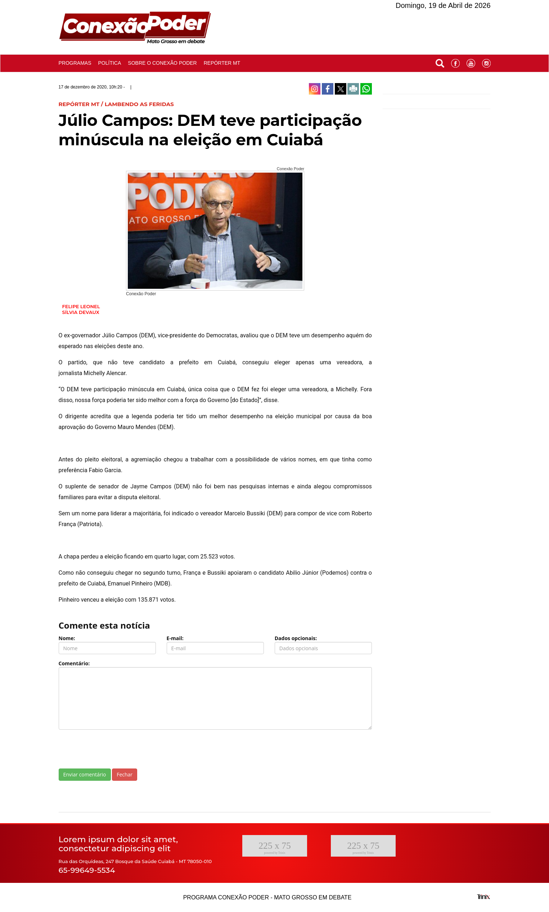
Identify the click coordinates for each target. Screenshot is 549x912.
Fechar (124, 774)
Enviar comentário (84, 774)
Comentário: (74, 663)
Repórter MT (222, 63)
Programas (75, 63)
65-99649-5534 (87, 870)
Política (109, 63)
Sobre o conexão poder (162, 63)
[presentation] (113, 749)
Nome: (67, 638)
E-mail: (175, 638)
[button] (440, 62)
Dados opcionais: (296, 638)
